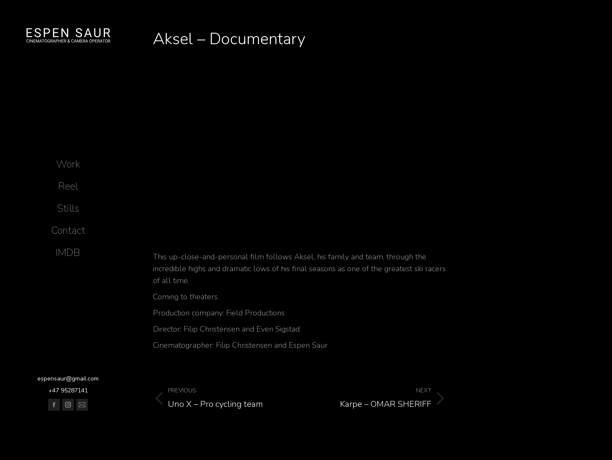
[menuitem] (68, 164)
